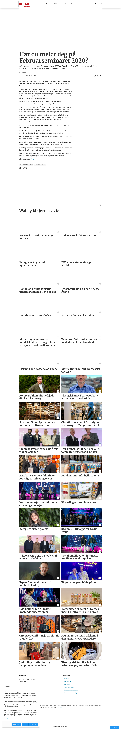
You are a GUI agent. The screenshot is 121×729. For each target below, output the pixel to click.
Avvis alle (33, 724)
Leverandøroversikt (46, 4)
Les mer (59, 707)
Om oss (83, 4)
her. (32, 159)
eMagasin (97, 4)
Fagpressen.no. (10, 717)
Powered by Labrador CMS (60, 726)
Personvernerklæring (70, 693)
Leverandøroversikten (71, 690)
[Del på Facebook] (95, 76)
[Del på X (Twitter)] (98, 76)
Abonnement (68, 4)
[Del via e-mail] (100, 76)
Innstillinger (114, 727)
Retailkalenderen (58, 4)
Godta (25, 724)
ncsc (43, 164)
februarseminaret (26, 164)
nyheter (37, 164)
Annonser (76, 4)
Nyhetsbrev (90, 4)
